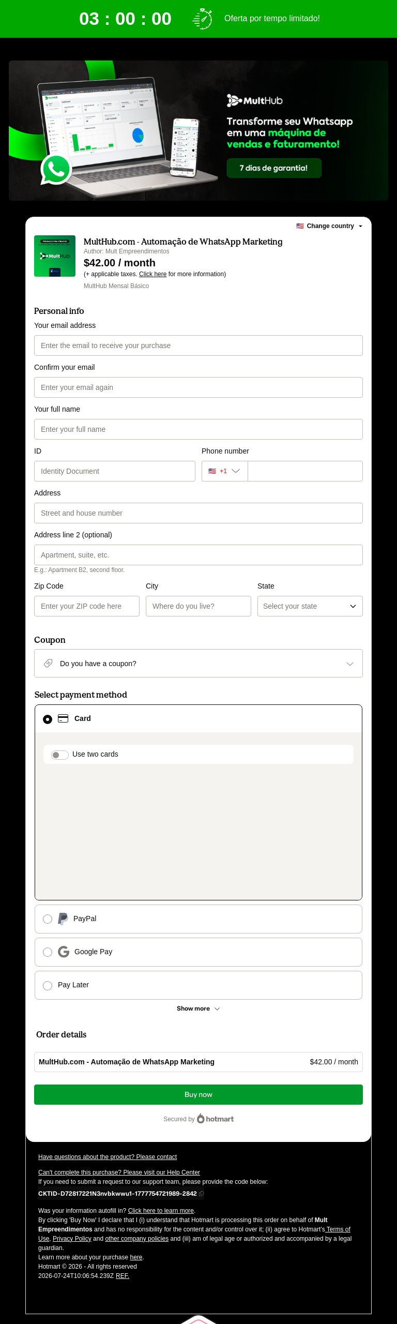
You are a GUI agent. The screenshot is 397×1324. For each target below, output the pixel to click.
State (210, 586)
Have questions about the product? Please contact (107, 1035)
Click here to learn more (161, 1089)
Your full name (57, 409)
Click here (152, 274)
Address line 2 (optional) (73, 535)
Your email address (65, 325)
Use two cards (95, 754)
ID (37, 451)
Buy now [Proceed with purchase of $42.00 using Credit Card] (198, 973)
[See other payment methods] (198, 887)
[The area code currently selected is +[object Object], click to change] (225, 471)
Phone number (225, 451)
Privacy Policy (72, 1117)
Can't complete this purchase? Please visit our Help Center (119, 1051)
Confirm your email (64, 367)
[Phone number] (305, 471)
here (136, 1135)
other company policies (137, 1117)
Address (47, 493)
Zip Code (49, 586)
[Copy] (117, 1071)
